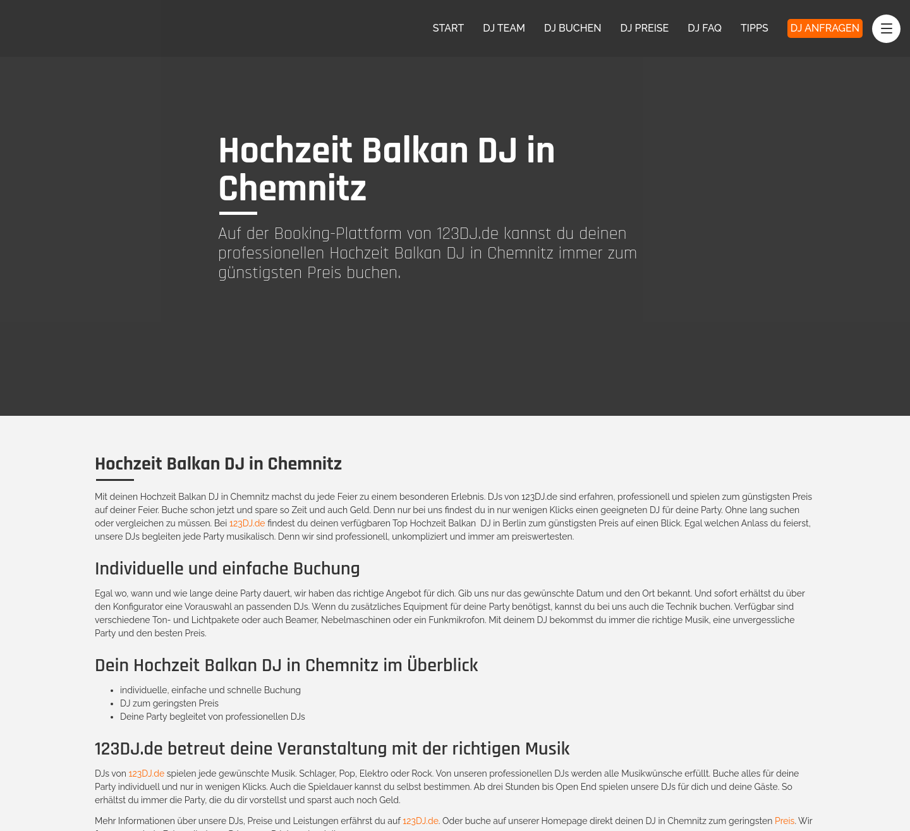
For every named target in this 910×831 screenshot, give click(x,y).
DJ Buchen (573, 28)
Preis (784, 821)
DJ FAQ (705, 28)
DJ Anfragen (825, 28)
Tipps (754, 28)
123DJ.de (247, 523)
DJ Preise (645, 28)
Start (448, 28)
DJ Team (504, 28)
